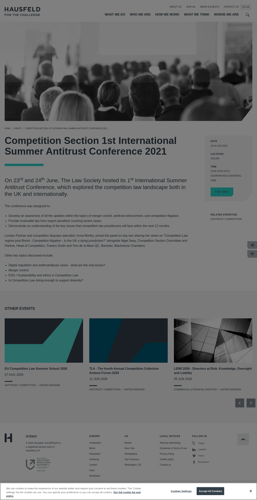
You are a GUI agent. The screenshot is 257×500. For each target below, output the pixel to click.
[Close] (251, 494)
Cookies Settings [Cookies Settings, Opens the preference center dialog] (181, 494)
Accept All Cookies (210, 494)
